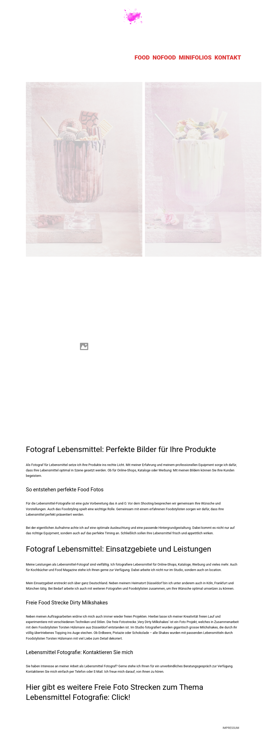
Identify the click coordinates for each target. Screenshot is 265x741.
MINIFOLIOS (195, 57)
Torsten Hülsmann (71, 627)
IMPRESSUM (231, 728)
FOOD (142, 57)
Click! (121, 697)
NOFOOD (164, 57)
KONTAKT (228, 57)
